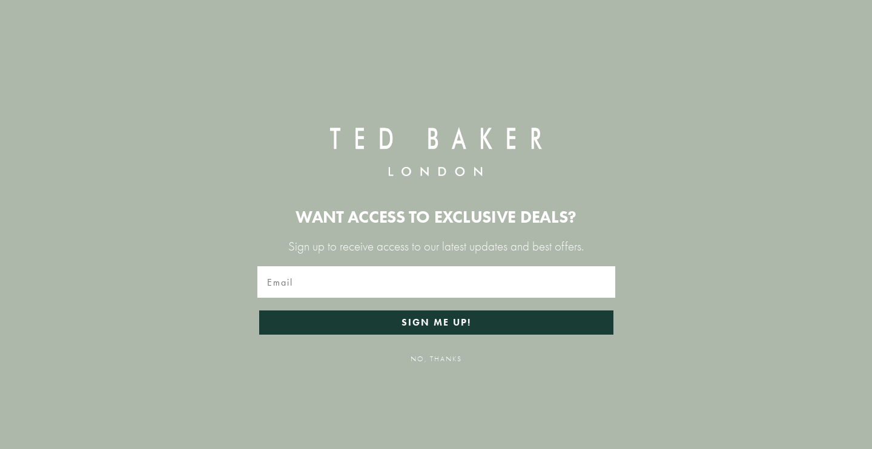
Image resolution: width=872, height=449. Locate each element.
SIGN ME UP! (436, 322)
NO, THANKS (436, 359)
